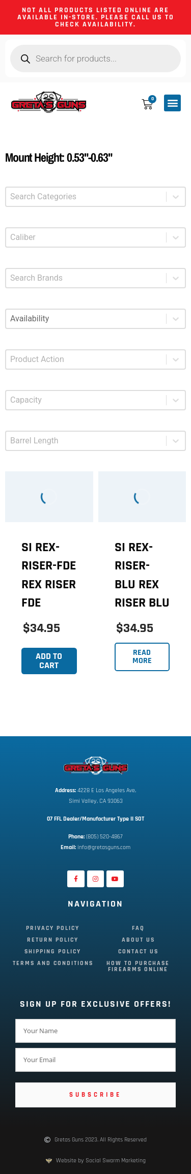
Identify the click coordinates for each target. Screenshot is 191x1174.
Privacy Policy (52, 928)
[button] (172, 103)
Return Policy (52, 940)
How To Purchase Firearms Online (138, 966)
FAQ (138, 928)
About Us (138, 940)
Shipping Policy (52, 951)
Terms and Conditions (53, 963)
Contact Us (138, 951)
